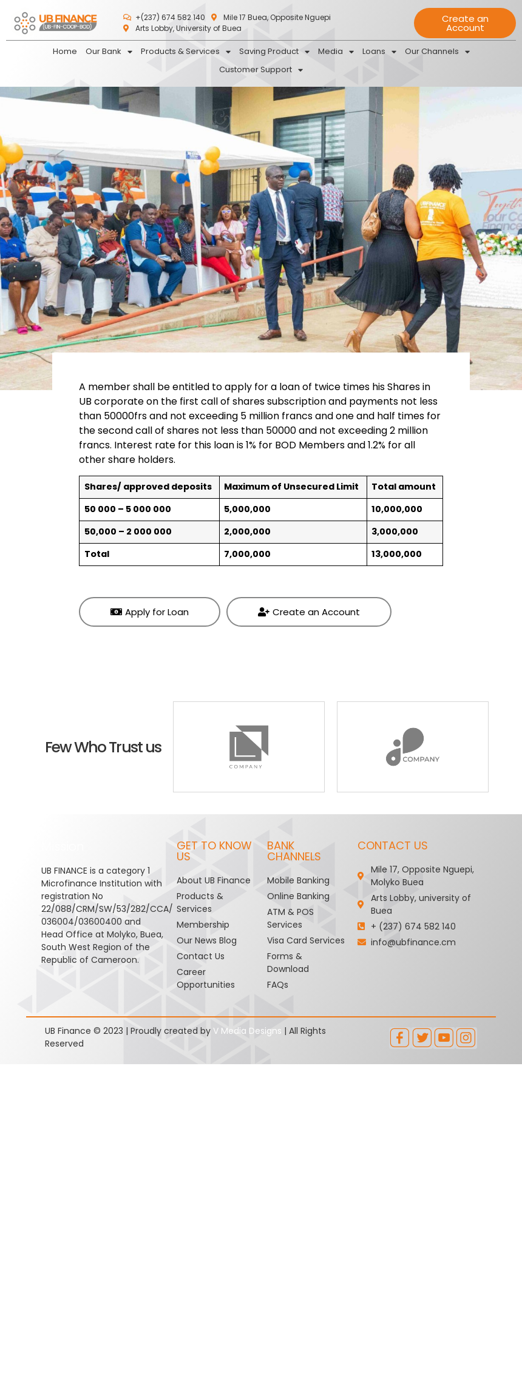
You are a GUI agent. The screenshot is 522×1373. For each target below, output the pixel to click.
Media (336, 51)
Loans (379, 51)
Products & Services (186, 51)
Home (65, 51)
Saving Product (274, 51)
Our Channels (437, 51)
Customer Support (261, 70)
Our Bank (109, 51)
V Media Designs (247, 1031)
